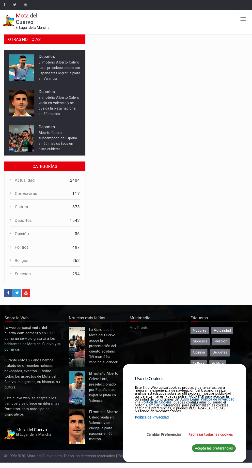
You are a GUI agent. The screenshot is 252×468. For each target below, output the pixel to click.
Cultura (21, 206)
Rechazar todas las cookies (210, 434)
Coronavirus (26, 193)
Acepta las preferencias (214, 448)
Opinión (22, 233)
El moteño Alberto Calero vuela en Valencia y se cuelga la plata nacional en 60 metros (77, 426)
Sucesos (23, 273)
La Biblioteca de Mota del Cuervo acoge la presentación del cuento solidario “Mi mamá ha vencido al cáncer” (77, 347)
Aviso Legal (189, 399)
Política (22, 247)
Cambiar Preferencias (163, 434)
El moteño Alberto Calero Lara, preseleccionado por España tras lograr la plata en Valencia (77, 388)
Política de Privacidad (217, 399)
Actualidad (25, 180)
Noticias (199, 330)
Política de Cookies (156, 402)
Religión (22, 260)
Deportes (47, 56)
